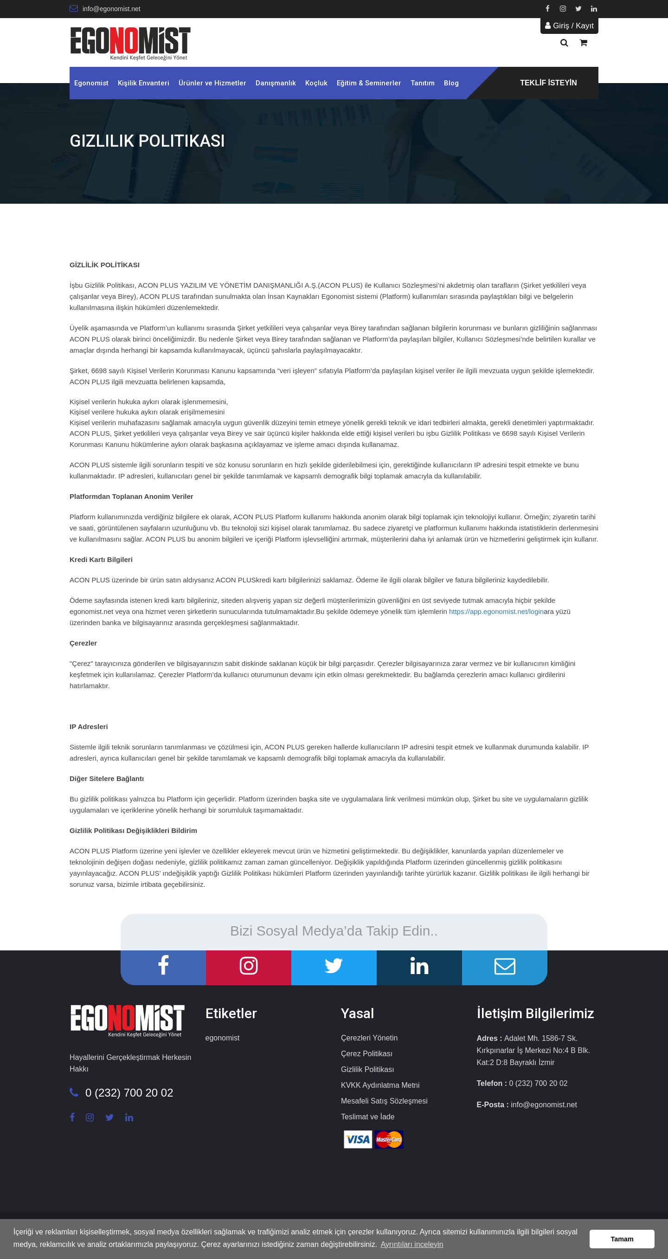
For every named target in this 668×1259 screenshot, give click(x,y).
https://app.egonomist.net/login (496, 611)
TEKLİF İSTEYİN (548, 83)
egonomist (223, 1038)
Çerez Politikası (366, 1054)
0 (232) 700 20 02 (121, 1092)
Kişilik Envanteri (143, 83)
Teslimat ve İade (368, 1117)
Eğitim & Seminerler (369, 83)
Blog (451, 83)
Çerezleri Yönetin (369, 1038)
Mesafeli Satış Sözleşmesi (384, 1101)
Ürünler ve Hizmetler (212, 83)
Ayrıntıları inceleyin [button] (412, 1244)
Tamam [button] (622, 1239)
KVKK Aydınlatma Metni (380, 1085)
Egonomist (91, 83)
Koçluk (316, 83)
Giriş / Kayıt (569, 25)
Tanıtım (423, 83)
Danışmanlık (276, 83)
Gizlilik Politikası (367, 1069)
